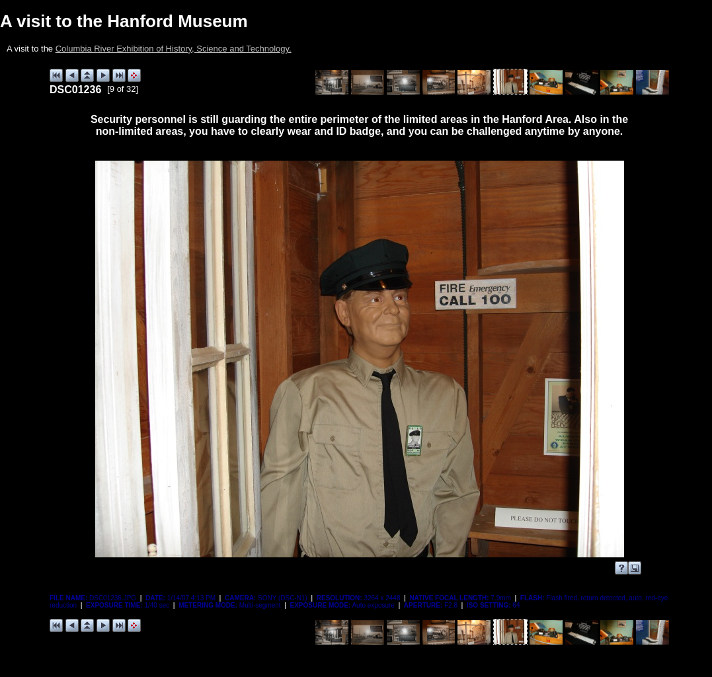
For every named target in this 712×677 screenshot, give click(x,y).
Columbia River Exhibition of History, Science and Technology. (174, 49)
